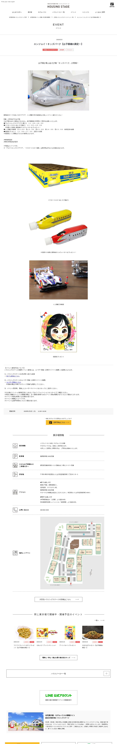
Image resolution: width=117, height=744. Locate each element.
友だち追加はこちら (13, 376)
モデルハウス (42, 12)
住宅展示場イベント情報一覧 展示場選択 (40, 17)
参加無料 (62, 49)
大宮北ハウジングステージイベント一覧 (63, 17)
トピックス (85, 12)
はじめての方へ (17, 12)
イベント (73, 12)
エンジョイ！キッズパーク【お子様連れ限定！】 (89, 17)
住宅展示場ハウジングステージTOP (18, 17)
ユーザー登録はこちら (13, 382)
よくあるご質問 (100, 12)
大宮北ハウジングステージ (50, 49)
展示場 (30, 12)
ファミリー (69, 49)
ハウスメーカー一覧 (58, 12)
